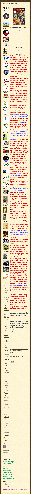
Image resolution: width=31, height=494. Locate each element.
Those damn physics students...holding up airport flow (6, 435)
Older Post (27, 363)
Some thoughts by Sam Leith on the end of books (6, 370)
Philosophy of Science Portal (10, 3)
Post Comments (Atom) (15, 365)
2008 (4, 443)
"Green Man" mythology (6, 431)
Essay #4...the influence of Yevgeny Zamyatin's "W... (6, 343)
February (5, 440)
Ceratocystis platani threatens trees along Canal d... (6, 379)
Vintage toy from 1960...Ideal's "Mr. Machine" (6, 426)
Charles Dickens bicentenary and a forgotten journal (6, 420)
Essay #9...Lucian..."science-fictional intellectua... (6, 328)
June (4, 437)
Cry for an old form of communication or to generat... (6, 325)
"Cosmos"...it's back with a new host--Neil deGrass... (6, 418)
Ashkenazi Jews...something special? (6, 361)
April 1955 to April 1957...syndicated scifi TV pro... (6, 409)
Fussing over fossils (6, 319)
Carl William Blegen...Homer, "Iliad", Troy (6, 309)
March (5, 439)
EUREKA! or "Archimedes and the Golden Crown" (6, 354)
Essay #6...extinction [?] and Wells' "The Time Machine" (17, 356)
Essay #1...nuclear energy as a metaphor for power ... (6, 350)
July (4, 436)
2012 (4, 282)
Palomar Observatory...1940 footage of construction (6, 289)
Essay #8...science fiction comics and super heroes (6, 330)
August (5, 286)
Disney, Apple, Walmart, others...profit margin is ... (6, 294)
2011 (4, 283)
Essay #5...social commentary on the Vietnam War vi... (6, 340)
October (5, 285)
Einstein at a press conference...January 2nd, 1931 (6, 385)
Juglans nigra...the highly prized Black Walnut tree (6, 377)
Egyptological (6, 484)
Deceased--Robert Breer (6, 341)
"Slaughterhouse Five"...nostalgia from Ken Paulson (6, 359)
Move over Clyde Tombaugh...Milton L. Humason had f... (6, 315)
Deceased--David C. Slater (6, 389)
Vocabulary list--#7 (6, 318)
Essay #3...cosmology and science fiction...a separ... (6, 345)
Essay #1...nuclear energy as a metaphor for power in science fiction (19, 349)
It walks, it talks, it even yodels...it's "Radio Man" (6, 321)
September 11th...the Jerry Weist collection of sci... (6, 301)
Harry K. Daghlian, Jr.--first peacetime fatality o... (6, 323)
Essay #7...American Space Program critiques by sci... (6, 334)
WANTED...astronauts (6, 427)
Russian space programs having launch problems (6, 298)
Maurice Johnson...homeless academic (6, 393)
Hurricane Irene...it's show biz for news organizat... (6, 292)
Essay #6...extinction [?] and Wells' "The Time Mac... (6, 338)
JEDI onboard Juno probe (6, 413)
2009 (4, 442)
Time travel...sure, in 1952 (6, 407)
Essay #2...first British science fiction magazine (6, 347)
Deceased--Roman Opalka (6, 397)
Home (19, 363)
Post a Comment (12, 362)
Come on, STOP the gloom (6, 432)
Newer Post (11, 363)
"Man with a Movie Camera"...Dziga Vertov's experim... (6, 336)
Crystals (5, 316)
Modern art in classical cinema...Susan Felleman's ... (6, 429)
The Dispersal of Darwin (7, 486)
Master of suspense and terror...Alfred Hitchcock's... (6, 381)
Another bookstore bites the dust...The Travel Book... (6, 305)
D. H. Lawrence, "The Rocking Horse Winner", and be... (6, 307)
